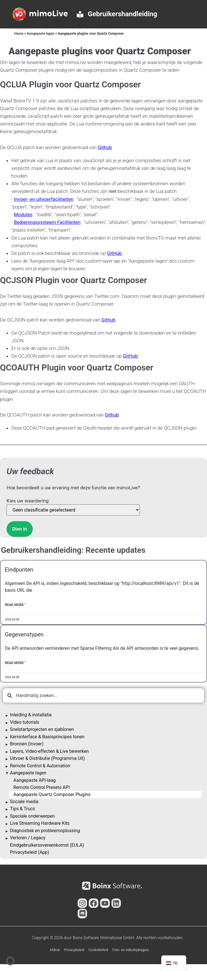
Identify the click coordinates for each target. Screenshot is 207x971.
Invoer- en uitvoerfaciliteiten (43, 199)
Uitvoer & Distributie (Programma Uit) (47, 758)
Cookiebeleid (98, 950)
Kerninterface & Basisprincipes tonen (47, 736)
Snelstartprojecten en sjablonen (42, 729)
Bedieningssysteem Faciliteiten (47, 222)
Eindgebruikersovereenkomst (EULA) (47, 845)
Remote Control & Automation (40, 765)
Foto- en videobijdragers (130, 950)
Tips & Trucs (22, 808)
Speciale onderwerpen (32, 816)
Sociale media (24, 801)
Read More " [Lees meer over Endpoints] (15, 605)
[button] (10, 961)
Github (105, 147)
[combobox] (103, 695)
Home (18, 34)
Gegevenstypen (24, 634)
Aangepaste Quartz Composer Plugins (51, 794)
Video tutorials (24, 722)
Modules (23, 214)
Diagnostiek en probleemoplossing (45, 830)
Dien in (19, 529)
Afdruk (55, 950)
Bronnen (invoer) (27, 744)
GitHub (114, 253)
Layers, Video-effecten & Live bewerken (49, 751)
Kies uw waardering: (28, 500)
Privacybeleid (74, 950)
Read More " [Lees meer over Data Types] (15, 663)
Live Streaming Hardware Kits (40, 823)
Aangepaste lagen (40, 34)
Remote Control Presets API (41, 787)
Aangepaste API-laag (34, 780)
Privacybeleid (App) (29, 852)
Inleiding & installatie (31, 715)
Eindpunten (19, 569)
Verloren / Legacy (27, 837)
